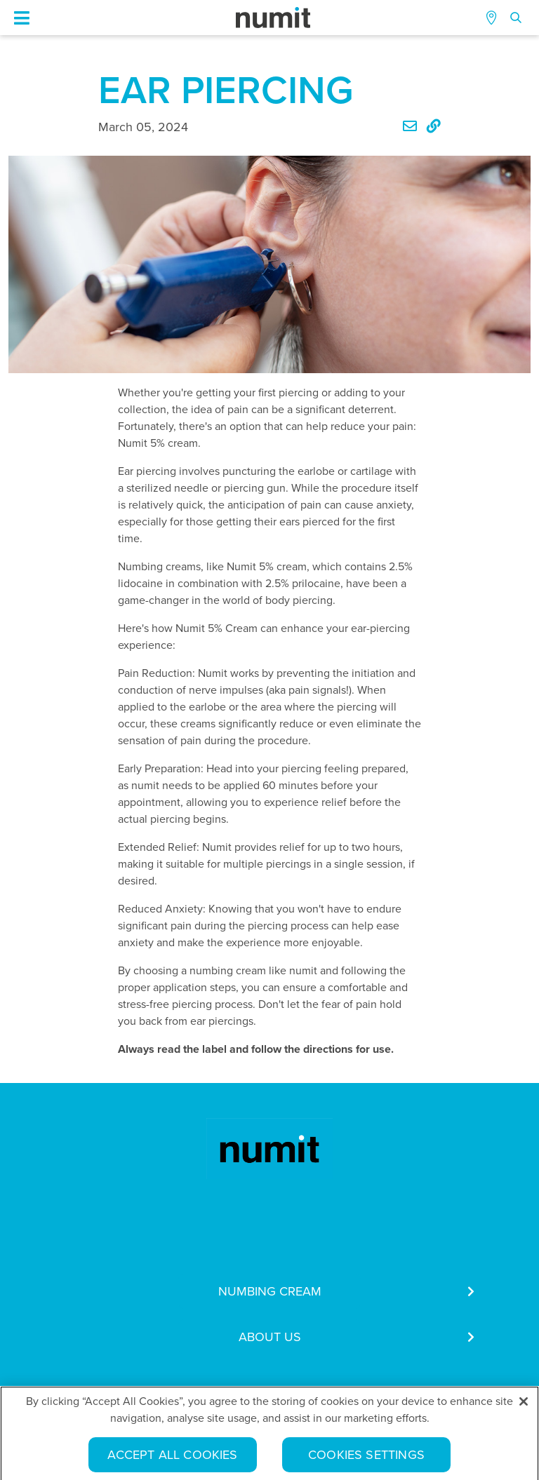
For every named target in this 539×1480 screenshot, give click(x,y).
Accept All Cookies (172, 1458)
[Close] (523, 1405)
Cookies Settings (366, 1458)
